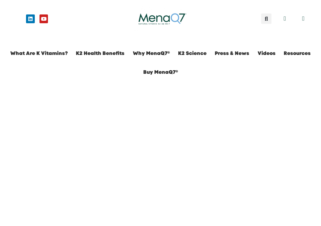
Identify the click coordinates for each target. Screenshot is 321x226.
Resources (297, 53)
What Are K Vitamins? (39, 53)
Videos (267, 53)
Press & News (232, 53)
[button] (266, 18)
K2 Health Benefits (100, 53)
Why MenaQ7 (151, 53)
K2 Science (192, 53)
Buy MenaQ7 (160, 72)
